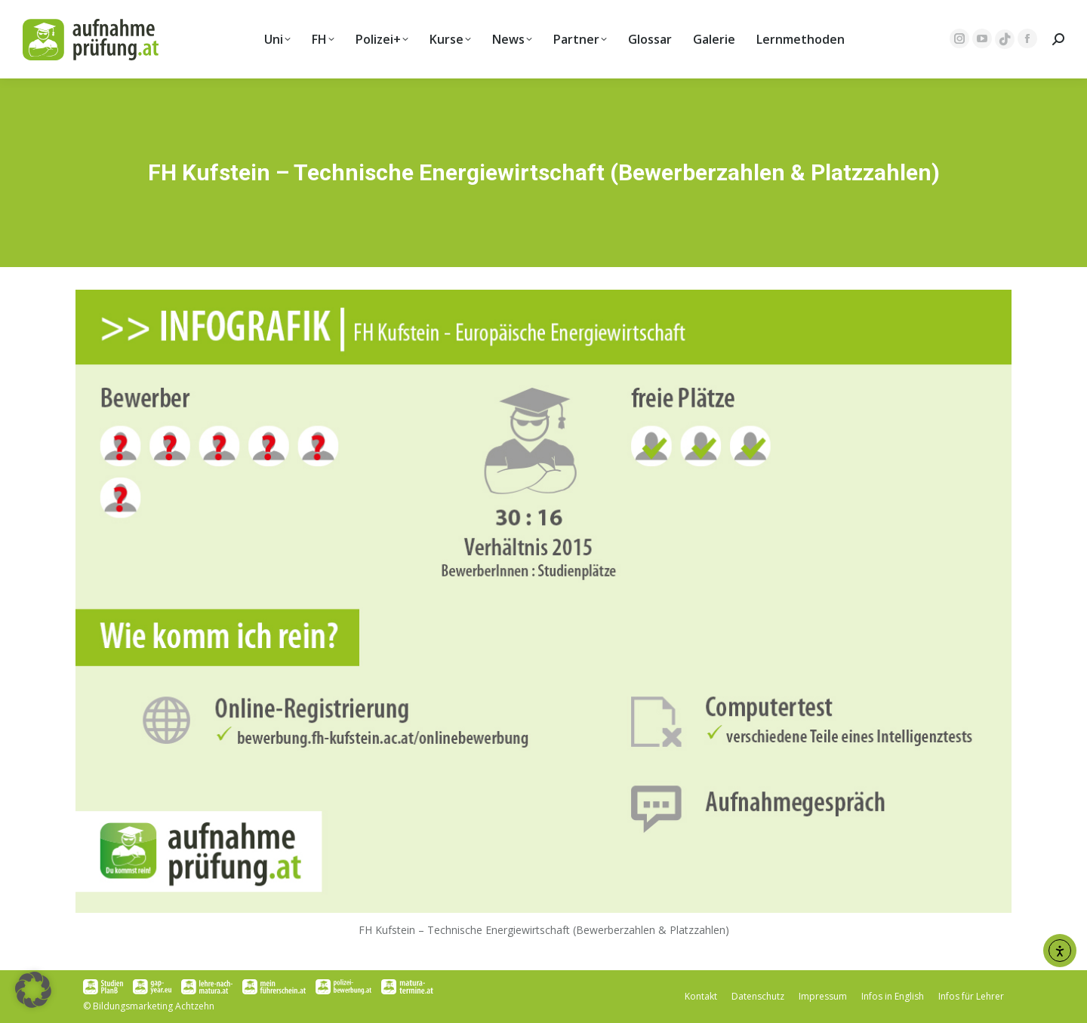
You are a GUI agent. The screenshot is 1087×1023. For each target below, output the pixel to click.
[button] (33, 990)
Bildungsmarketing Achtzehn (153, 1006)
